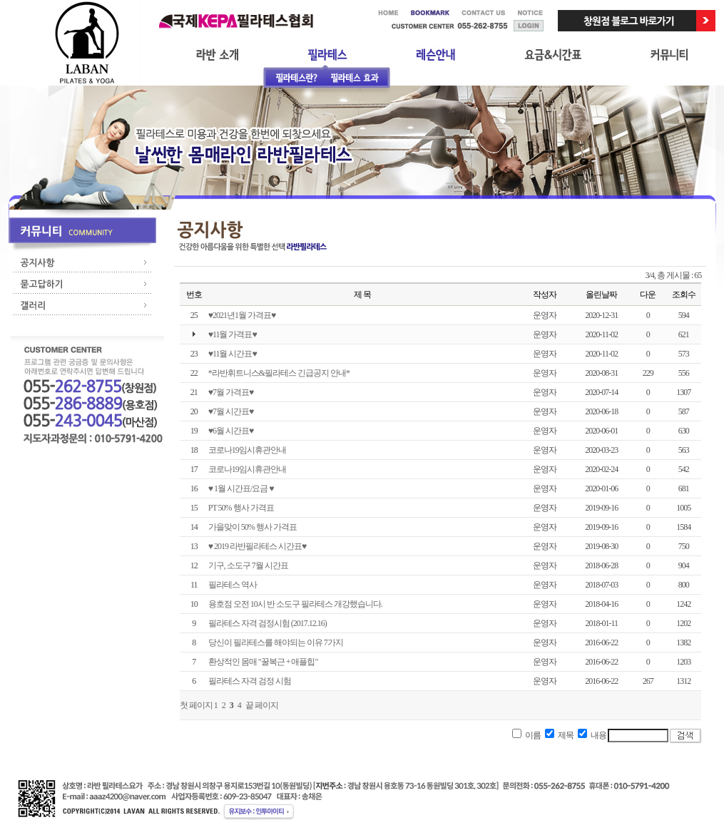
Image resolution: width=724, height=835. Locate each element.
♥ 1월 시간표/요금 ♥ (241, 488)
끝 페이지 (261, 705)
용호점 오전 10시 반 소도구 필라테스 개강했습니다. (295, 604)
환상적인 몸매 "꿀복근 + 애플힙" (263, 662)
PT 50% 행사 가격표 (241, 508)
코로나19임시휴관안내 (247, 450)
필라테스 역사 (232, 585)
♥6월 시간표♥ (230, 431)
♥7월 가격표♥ (230, 392)
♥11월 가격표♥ (232, 334)
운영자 (544, 315)
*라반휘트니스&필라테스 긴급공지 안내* (279, 373)
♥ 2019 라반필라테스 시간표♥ (257, 546)
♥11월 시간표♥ (232, 354)
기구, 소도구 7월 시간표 (248, 565)
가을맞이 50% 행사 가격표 (252, 527)
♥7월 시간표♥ (230, 411)
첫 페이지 (196, 705)
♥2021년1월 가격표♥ (241, 315)
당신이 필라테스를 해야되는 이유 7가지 (275, 642)
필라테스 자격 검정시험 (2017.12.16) (267, 623)
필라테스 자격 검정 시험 (249, 681)
